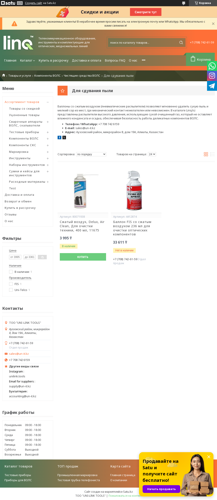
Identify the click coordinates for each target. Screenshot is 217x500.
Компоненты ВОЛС (47, 76)
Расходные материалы (27, 182)
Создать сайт (33, 3)
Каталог (26, 60)
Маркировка (19, 152)
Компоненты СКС (22, 145)
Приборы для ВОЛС (18, 480)
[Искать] (181, 42)
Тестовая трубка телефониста (78, 480)
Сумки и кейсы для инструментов (24, 173)
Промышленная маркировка (77, 475)
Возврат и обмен (18, 201)
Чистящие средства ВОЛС (82, 76)
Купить (82, 257)
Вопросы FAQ (115, 60)
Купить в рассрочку (53, 60)
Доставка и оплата (86, 60)
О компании (118, 480)
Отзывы (11, 214)
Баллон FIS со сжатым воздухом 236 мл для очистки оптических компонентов (132, 228)
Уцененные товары (24, 115)
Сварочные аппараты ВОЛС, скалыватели (26, 124)
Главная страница (122, 475)
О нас (133, 60)
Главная (10, 60)
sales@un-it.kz (19, 354)
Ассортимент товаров (22, 102)
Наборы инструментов (27, 165)
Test (12, 188)
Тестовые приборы (24, 132)
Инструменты (20, 158)
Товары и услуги (19, 76)
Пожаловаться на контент (125, 496)
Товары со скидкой (24, 108)
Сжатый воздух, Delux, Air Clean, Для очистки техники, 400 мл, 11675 (82, 226)
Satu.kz (128, 492)
